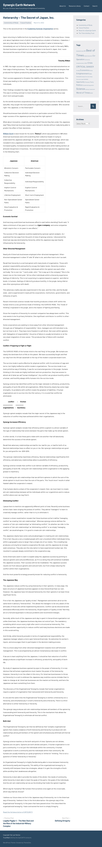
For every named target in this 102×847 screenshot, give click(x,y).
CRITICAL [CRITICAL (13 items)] (81, 66)
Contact (86, 6)
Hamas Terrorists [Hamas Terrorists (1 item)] (86, 76)
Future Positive (25, 23)
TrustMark (6, 837)
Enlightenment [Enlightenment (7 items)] (82, 73)
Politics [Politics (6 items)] (79, 85)
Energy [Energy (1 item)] (91, 70)
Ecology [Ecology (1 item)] (78, 70)
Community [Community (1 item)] (87, 59)
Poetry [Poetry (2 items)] (92, 82)
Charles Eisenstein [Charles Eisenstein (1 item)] (88, 56)
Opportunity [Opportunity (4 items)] (80, 82)
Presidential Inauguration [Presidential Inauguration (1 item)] (88, 85)
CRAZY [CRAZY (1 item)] (85, 63)
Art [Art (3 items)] (85, 51)
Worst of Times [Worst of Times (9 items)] (83, 92)
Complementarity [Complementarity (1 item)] (80, 63)
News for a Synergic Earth (87, 30)
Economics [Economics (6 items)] (84, 70)
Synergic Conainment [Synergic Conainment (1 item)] (90, 89)
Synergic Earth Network (19, 5)
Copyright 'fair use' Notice (11, 835)
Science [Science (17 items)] (80, 88)
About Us (62, 6)
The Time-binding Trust (86, 33)
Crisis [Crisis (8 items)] (90, 63)
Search (94, 6)
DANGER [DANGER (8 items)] (90, 66)
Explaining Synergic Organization (40, 29)
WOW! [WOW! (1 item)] (91, 93)
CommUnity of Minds (11, 23)
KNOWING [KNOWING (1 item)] (86, 79)
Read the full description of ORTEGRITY (18, 812)
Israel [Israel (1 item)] (82, 79)
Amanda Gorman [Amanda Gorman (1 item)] (80, 51)
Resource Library (75, 6)
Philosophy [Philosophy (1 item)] (87, 82)
